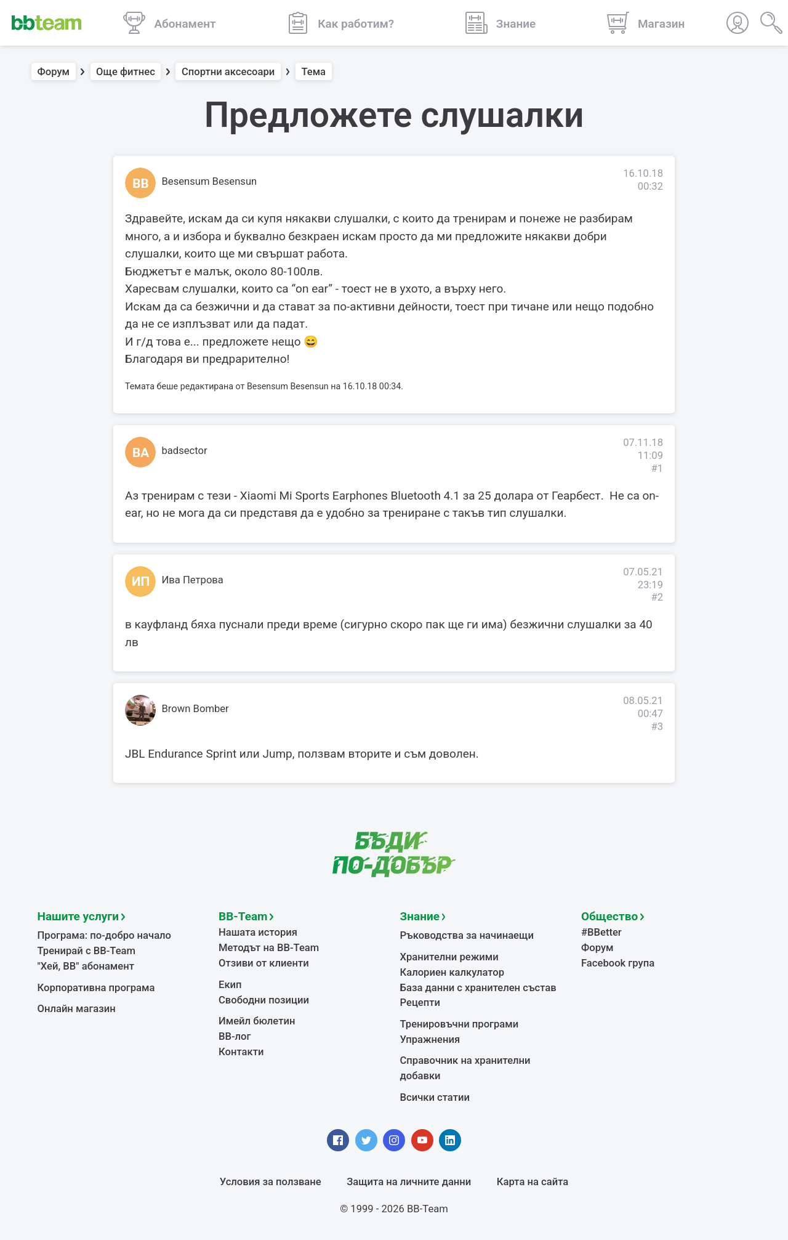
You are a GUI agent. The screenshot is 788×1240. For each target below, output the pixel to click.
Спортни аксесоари (228, 72)
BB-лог (235, 1036)
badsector (184, 450)
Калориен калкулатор (452, 972)
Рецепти (420, 1002)
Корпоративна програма (96, 988)
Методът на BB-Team (269, 948)
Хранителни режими (449, 957)
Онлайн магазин (77, 1009)
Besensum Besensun (209, 181)
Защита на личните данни (409, 1182)
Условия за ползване (270, 1182)
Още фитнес (125, 72)
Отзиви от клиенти (264, 963)
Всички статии (435, 1097)
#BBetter (601, 932)
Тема (313, 72)
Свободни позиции (264, 1000)
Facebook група (617, 963)
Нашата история (258, 932)
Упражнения (430, 1039)
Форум (54, 72)
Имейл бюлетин (257, 1021)
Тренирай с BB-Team (86, 951)
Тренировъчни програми (459, 1024)
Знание (420, 916)
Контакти (241, 1052)
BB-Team (243, 916)
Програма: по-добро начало (105, 935)
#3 (657, 726)
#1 (657, 468)
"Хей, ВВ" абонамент (86, 966)
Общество (609, 916)
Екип (230, 985)
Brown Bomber (195, 709)
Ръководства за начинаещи (467, 935)
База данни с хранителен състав (478, 988)
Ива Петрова (192, 580)
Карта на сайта (532, 1182)
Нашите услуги (78, 916)
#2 (657, 597)
